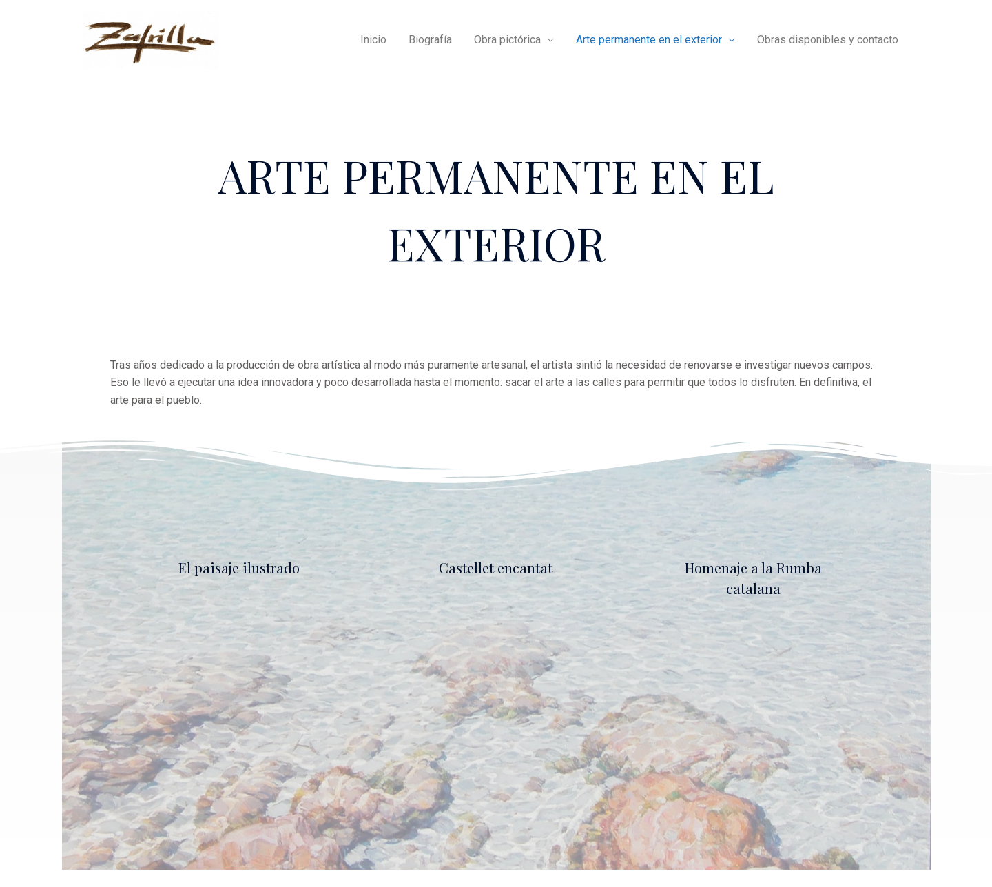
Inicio (373, 39)
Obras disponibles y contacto (827, 39)
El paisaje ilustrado (239, 567)
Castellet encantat (495, 567)
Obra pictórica (507, 39)
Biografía (430, 39)
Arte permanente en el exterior (649, 39)
